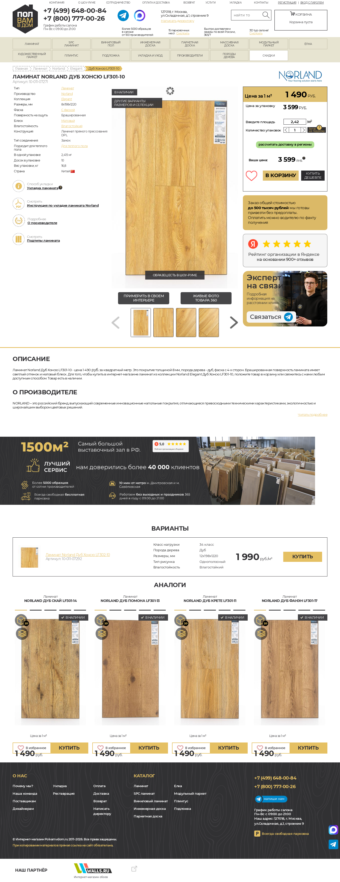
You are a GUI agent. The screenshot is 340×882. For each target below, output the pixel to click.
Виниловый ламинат (151, 801)
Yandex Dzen (24, 829)
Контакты (261, 2)
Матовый (68, 121)
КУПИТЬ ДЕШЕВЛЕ (313, 175)
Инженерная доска (150, 809)
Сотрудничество (118, 2)
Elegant (76, 68)
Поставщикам (24, 801)
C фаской (68, 110)
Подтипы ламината (43, 240)
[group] (175, 187)
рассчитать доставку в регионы (285, 144)
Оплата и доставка (156, 2)
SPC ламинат (144, 793)
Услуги (211, 2)
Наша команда (25, 793)
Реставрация (64, 793)
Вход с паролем (312, 2)
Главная (21, 68)
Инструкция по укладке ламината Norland (63, 205)
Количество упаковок (263, 130)
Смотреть (182, 33)
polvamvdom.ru (25, 19)
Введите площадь (260, 122)
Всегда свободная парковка (285, 834)
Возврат (189, 2)
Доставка (101, 793)
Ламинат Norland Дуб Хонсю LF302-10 (78, 555)
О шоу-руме (87, 2)
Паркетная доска (148, 816)
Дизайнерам (23, 809)
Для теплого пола (74, 146)
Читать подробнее (312, 414)
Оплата (99, 786)
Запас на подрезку (317, 130)
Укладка (236, 2)
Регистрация (287, 2)
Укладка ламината (42, 188)
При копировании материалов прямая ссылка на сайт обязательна (62, 845)
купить (302, 557)
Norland (58, 68)
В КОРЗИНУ (280, 175)
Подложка (182, 809)
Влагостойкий (71, 126)
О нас (20, 775)
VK (18, 829)
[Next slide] (234, 322)
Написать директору (177, 21)
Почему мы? (23, 786)
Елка (178, 786)
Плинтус (181, 801)
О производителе (42, 223)
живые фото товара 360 (206, 298)
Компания (56, 2)
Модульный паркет (190, 793)
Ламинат (40, 68)
